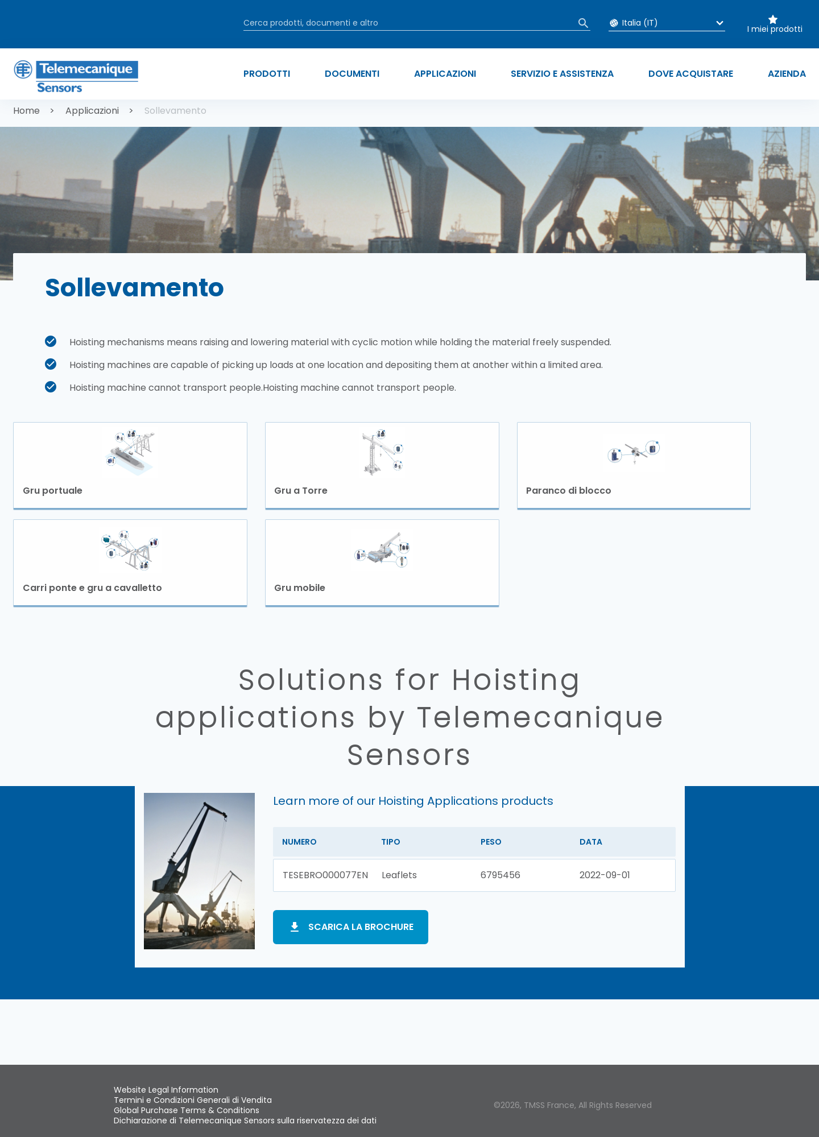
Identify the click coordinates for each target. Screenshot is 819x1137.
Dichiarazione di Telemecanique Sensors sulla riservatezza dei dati (245, 1120)
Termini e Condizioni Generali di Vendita (193, 1100)
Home (26, 110)
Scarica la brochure (360, 928)
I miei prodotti (775, 29)
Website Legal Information (166, 1089)
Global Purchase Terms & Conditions (186, 1110)
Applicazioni (92, 110)
